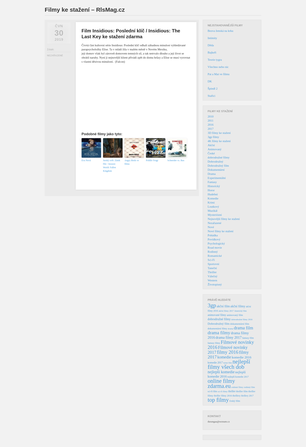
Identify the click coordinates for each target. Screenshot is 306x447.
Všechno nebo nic (218, 66)
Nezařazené (214, 223)
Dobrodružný (215, 161)
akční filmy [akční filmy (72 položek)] (237, 306)
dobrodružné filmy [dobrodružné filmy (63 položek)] (219, 319)
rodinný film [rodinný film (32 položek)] (249, 387)
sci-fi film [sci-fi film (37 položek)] (212, 391)
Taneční (212, 268)
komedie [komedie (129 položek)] (224, 357)
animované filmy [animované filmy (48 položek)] (217, 315)
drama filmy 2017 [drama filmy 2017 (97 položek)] (229, 337)
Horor (211, 190)
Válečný (212, 276)
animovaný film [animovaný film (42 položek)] (235, 315)
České (211, 153)
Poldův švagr (152, 160)
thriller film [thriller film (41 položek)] (242, 391)
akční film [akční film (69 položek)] (223, 306)
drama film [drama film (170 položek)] (243, 327)
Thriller (212, 272)
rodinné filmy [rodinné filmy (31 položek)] (237, 387)
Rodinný (213, 251)
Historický (214, 186)
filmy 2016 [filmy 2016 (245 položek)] (227, 352)
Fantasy (212, 182)
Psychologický (216, 243)
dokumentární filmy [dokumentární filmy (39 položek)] (217, 328)
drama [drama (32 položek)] (230, 328)
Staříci (211, 95)
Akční (211, 145)
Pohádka (213, 235)
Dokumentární (216, 169)
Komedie (213, 198)
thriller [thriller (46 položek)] (231, 391)
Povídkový (214, 239)
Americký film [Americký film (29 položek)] (240, 311)
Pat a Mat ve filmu (219, 74)
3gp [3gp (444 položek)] (212, 305)
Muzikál (212, 210)
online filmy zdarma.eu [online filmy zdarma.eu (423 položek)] (221, 383)
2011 (210, 120)
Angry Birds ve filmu (132, 162)
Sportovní (213, 264)
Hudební (213, 194)
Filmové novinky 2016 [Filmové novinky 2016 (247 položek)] (231, 344)
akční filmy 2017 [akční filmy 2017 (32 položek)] (226, 311)
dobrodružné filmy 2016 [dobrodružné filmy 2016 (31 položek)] (241, 319)
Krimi (211, 202)
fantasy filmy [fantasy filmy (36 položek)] (214, 343)
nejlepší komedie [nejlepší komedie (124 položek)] (221, 372)
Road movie (215, 247)
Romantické (215, 255)
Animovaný (214, 149)
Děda (211, 45)
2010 (210, 116)
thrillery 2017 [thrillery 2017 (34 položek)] (247, 396)
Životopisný (215, 284)
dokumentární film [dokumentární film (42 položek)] (239, 323)
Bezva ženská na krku (220, 30)
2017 (210, 128)
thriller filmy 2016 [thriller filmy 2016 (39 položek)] (223, 395)
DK (210, 81)
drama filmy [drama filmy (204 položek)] (219, 332)
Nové (211, 227)
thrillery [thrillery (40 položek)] (236, 395)
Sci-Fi (211, 259)
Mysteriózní (215, 214)
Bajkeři (212, 52)
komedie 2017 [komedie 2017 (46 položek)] (215, 362)
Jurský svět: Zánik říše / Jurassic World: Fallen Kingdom (111, 165)
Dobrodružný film (218, 165)
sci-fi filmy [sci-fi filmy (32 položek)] (223, 391)
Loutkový (213, 206)
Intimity (212, 38)
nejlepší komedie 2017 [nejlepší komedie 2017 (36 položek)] (238, 376)
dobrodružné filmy (219, 157)
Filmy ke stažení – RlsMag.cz (85, 9)
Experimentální (217, 178)
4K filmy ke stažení (219, 141)
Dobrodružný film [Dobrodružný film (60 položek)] (219, 323)
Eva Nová (86, 160)
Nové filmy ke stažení (220, 231)
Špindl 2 (212, 88)
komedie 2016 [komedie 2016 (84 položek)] (241, 357)
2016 (210, 124)
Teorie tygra (215, 59)
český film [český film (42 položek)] (235, 400)
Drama (212, 173)
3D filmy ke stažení (219, 132)
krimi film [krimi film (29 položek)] (227, 363)
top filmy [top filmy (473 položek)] (218, 400)
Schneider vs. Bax (175, 160)
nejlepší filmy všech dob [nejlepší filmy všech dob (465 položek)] (229, 364)
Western (212, 280)
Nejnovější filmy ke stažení (224, 218)
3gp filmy (213, 137)
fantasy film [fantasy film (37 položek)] (248, 338)
